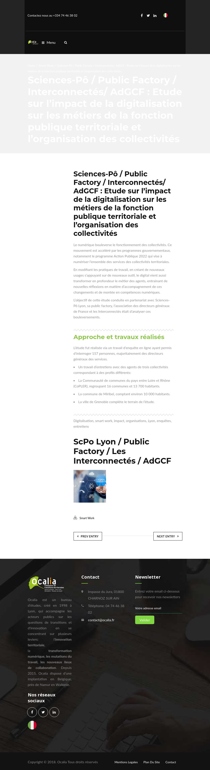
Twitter (148, 15)
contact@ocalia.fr (101, 618)
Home (31, 65)
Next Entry (168, 535)
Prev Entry (88, 535)
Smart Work (46, 65)
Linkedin (155, 15)
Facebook (141, 15)
